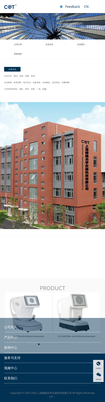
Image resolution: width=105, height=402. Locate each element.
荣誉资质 (18, 57)
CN (86, 6)
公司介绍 (18, 47)
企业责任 (81, 47)
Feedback (72, 6)
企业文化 (49, 47)
